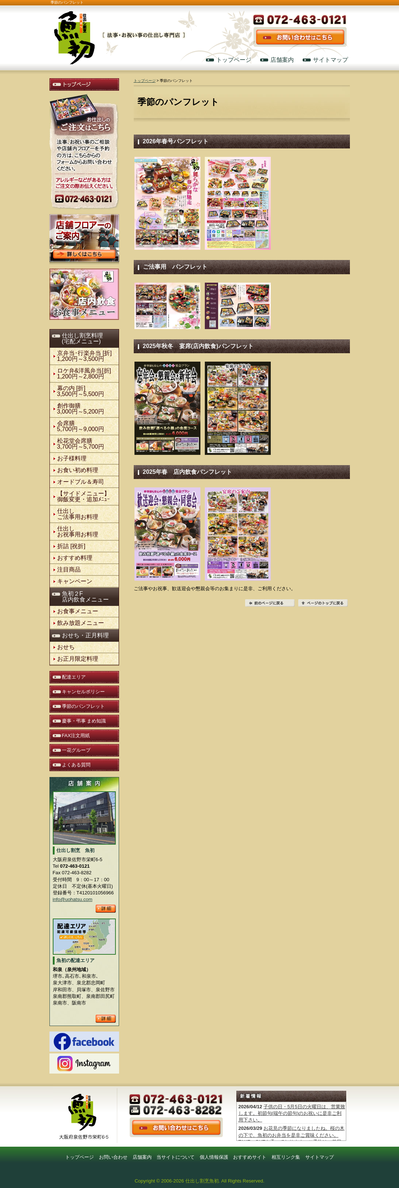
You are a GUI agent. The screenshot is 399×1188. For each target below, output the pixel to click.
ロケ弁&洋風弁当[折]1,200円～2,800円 (84, 373)
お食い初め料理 (77, 470)
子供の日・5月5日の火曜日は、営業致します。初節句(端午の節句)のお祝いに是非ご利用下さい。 (292, 1113)
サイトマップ (330, 60)
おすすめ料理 (74, 558)
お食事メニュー (77, 611)
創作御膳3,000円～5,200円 (80, 409)
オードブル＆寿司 (80, 482)
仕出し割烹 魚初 (119, 29)
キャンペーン (74, 581)
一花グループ (76, 750)
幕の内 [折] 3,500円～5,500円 (80, 391)
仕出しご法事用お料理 (77, 514)
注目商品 (69, 569)
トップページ (233, 60)
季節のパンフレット (83, 706)
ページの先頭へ (323, 603)
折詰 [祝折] (71, 546)
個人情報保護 (214, 1157)
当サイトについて (175, 1157)
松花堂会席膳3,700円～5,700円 (80, 444)
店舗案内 (282, 60)
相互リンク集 (285, 1157)
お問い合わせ (113, 1157)
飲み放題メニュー (80, 623)
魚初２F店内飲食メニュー (85, 597)
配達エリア (74, 677)
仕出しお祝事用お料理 (77, 531)
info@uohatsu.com (73, 899)
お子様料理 (71, 458)
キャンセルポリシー (83, 691)
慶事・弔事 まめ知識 (84, 721)
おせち (66, 647)
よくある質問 (76, 765)
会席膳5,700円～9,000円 (80, 426)
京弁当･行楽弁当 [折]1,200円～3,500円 (84, 356)
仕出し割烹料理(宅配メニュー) (82, 338)
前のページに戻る (270, 603)
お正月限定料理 (77, 659)
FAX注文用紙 (76, 735)
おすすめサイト (249, 1157)
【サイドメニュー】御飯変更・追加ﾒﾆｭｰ (83, 496)
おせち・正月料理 (85, 635)
